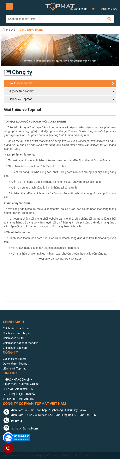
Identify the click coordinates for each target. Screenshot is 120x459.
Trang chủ (9, 29)
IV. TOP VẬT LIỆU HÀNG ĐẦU (20, 394)
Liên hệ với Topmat (14, 368)
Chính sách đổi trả (14, 338)
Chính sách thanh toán (16, 328)
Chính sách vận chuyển (17, 333)
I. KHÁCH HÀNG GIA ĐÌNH (17, 379)
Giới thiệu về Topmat (15, 358)
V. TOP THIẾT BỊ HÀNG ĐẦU (19, 399)
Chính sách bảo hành (15, 347)
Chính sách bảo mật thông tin (21, 342)
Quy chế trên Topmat (15, 363)
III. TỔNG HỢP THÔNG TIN (18, 389)
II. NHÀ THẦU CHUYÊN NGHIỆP (21, 384)
